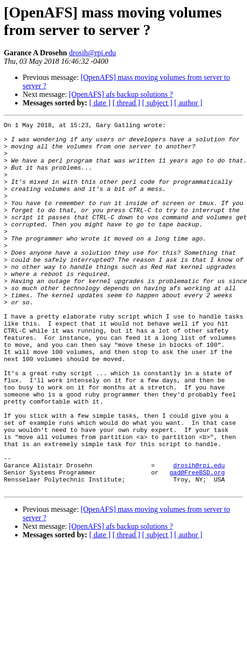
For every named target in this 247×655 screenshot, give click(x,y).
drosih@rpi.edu (92, 53)
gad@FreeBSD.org (197, 543)
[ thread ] (126, 103)
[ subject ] (157, 103)
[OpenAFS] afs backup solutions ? (121, 94)
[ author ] (188, 103)
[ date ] (100, 103)
